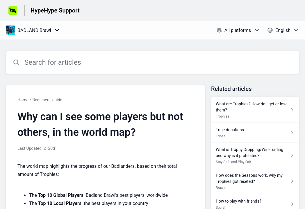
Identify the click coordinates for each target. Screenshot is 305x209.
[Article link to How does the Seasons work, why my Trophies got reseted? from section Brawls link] (255, 181)
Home (22, 100)
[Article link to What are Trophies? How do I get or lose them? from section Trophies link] (255, 110)
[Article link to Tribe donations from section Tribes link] (255, 133)
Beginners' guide (47, 100)
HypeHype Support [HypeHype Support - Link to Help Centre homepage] (55, 10)
